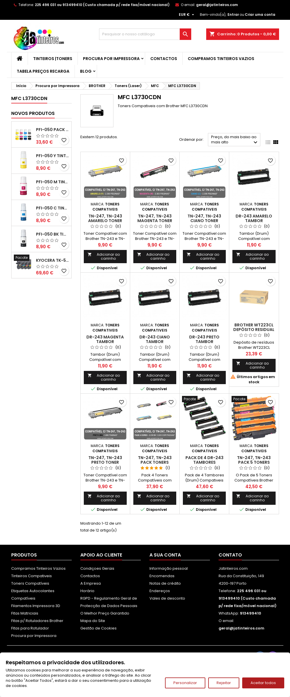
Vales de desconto (167, 598)
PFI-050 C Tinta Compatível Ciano (52, 208)
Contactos (163, 58)
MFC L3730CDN (29, 98)
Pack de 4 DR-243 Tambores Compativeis (204, 462)
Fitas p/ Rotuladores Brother (37, 620)
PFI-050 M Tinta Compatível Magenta (52, 182)
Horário (87, 591)
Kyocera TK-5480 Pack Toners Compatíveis (52, 260)
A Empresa (90, 583)
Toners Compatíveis (30, 583)
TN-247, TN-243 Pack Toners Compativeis (155, 462)
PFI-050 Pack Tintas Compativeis (52, 129)
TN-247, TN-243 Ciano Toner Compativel (204, 220)
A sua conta (165, 555)
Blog (86, 71)
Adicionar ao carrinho (104, 256)
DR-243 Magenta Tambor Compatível (105, 341)
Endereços (159, 591)
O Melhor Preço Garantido (104, 613)
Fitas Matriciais (24, 613)
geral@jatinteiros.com (217, 4)
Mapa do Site (92, 620)
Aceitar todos (263, 683)
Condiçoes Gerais (97, 568)
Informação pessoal (168, 568)
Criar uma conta (260, 14)
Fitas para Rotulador (30, 628)
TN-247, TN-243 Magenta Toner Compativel (154, 220)
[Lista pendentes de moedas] (187, 15)
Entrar (233, 14)
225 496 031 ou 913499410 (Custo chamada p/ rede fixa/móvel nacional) (102, 4)
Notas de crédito (165, 583)
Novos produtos (33, 113)
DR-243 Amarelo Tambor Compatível (254, 220)
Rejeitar (224, 683)
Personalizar (185, 683)
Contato (230, 555)
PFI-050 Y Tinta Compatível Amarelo (52, 155)
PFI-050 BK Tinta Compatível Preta (52, 234)
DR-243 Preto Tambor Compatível (204, 341)
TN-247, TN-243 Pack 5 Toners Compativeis (254, 462)
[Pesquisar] (145, 34)
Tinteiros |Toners (52, 58)
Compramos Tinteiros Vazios (221, 58)
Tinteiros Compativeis (31, 576)
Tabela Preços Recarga (43, 71)
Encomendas (162, 576)
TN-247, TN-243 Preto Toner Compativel (105, 462)
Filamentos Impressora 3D (35, 606)
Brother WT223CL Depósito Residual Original (253, 329)
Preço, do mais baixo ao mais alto (235, 140)
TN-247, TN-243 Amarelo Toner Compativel (105, 220)
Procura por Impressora (111, 58)
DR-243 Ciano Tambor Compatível (154, 341)
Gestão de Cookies (98, 628)
